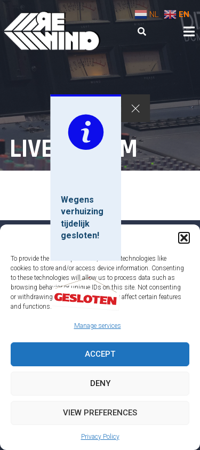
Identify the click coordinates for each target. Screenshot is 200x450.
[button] (184, 237)
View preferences (100, 412)
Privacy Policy (100, 436)
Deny (100, 383)
